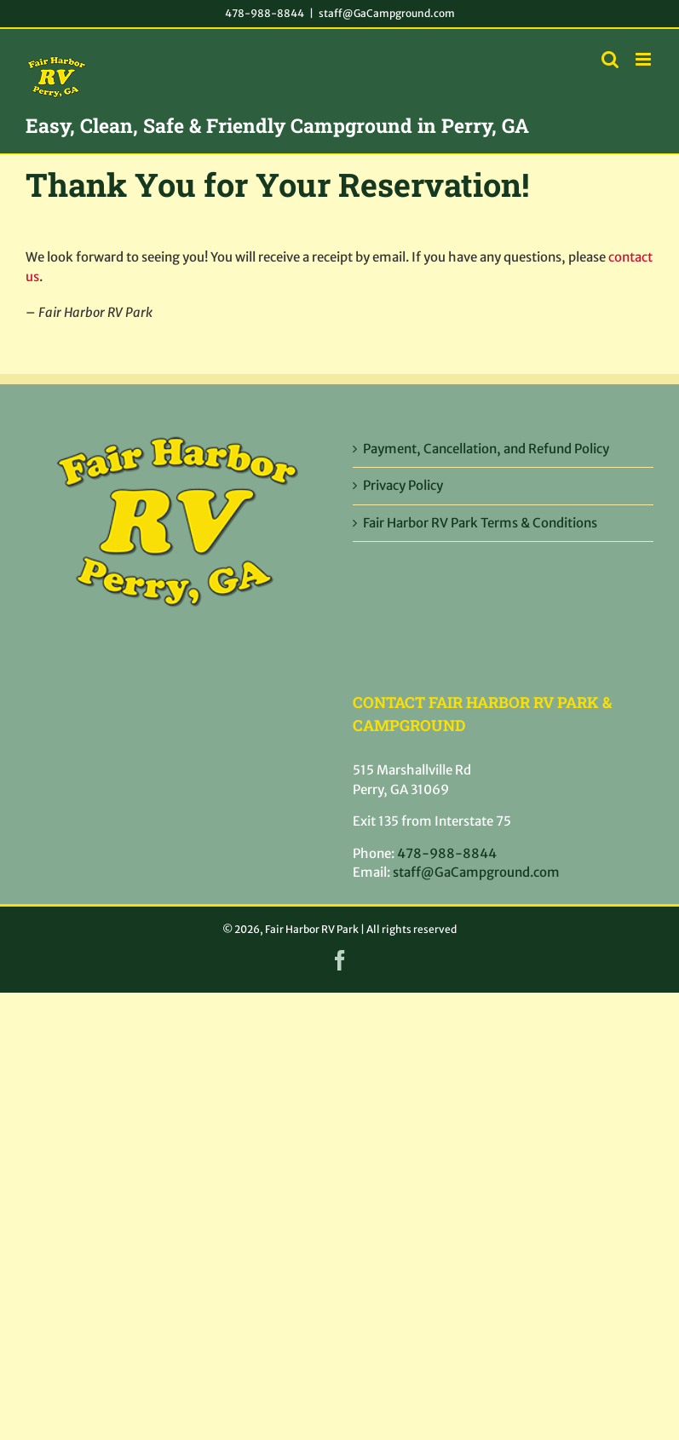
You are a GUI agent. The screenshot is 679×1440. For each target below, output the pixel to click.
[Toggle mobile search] (610, 59)
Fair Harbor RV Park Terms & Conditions (480, 523)
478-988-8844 (264, 13)
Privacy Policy (403, 485)
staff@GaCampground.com (387, 13)
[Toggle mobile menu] (644, 59)
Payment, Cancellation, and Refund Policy (486, 449)
